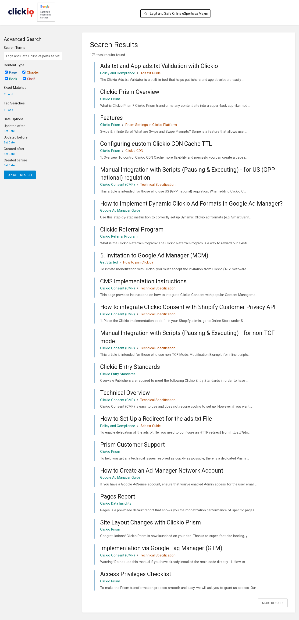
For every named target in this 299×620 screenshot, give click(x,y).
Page (11, 72)
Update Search (20, 175)
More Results (273, 603)
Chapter (30, 72)
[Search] (146, 13)
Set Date (9, 131)
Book (11, 79)
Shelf (29, 79)
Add (8, 94)
